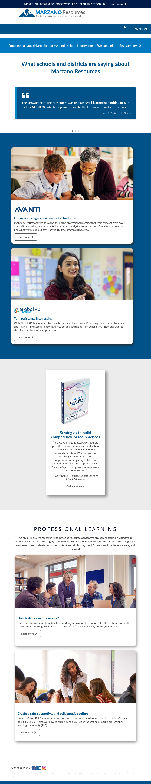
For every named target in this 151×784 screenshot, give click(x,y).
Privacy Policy (18, 773)
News (106, 773)
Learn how (28, 732)
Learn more (26, 237)
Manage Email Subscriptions (45, 773)
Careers (94, 773)
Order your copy (75, 486)
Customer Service (75, 773)
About (118, 773)
